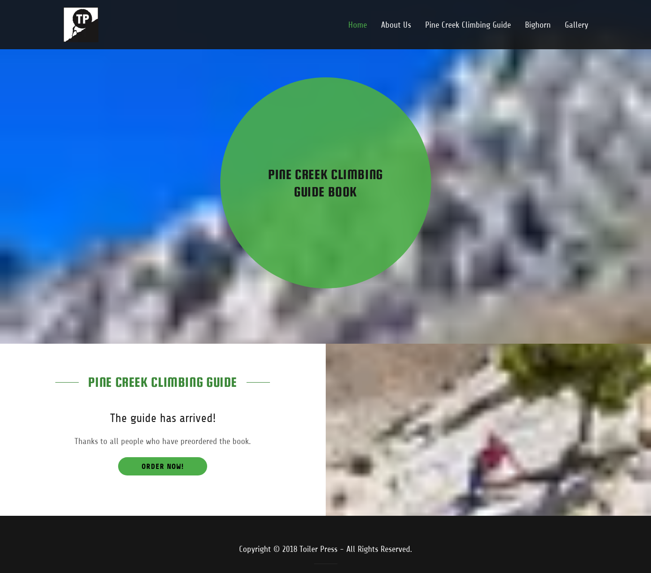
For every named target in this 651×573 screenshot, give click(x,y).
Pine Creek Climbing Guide (468, 25)
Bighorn (538, 25)
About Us (396, 25)
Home (357, 25)
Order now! (163, 466)
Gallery (576, 25)
